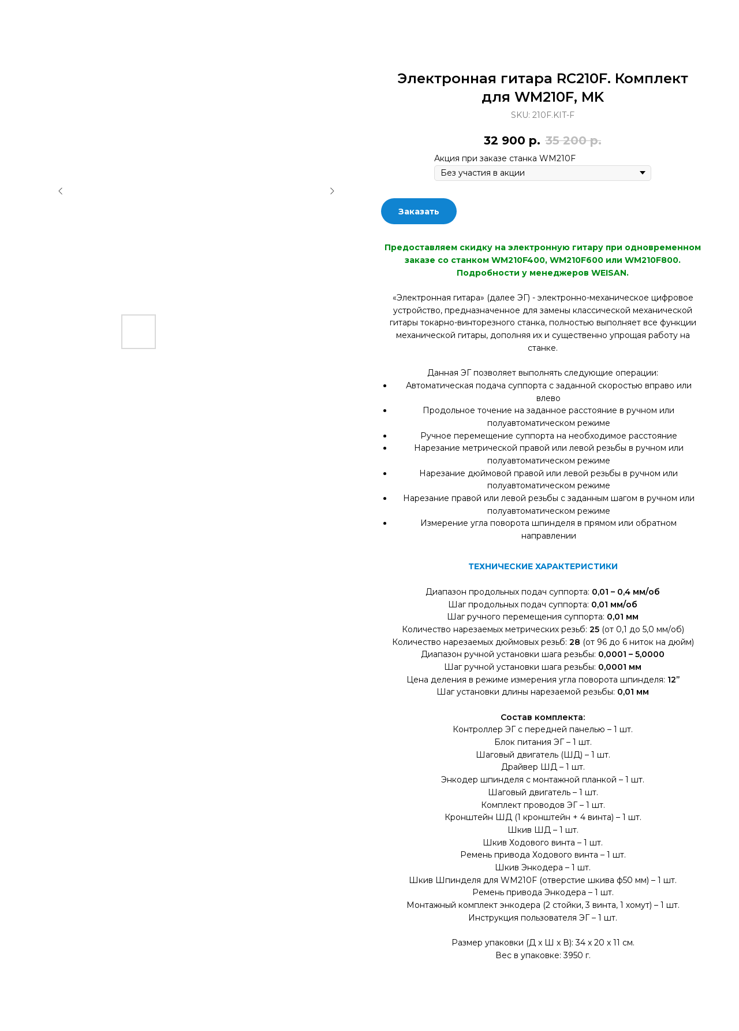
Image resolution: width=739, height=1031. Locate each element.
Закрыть (38, 17)
